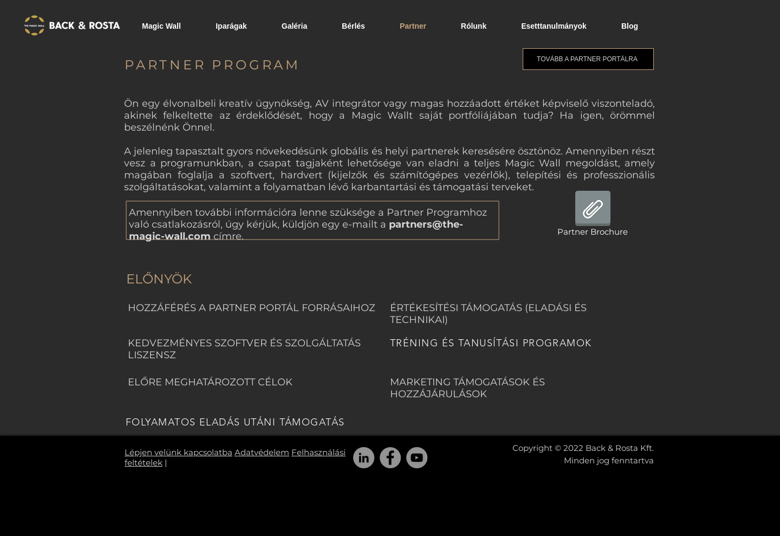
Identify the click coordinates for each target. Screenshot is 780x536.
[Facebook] (390, 457)
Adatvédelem (262, 452)
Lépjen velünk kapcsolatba (178, 452)
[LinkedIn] (363, 457)
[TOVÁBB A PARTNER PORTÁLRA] (588, 59)
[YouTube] (416, 457)
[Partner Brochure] (593, 215)
